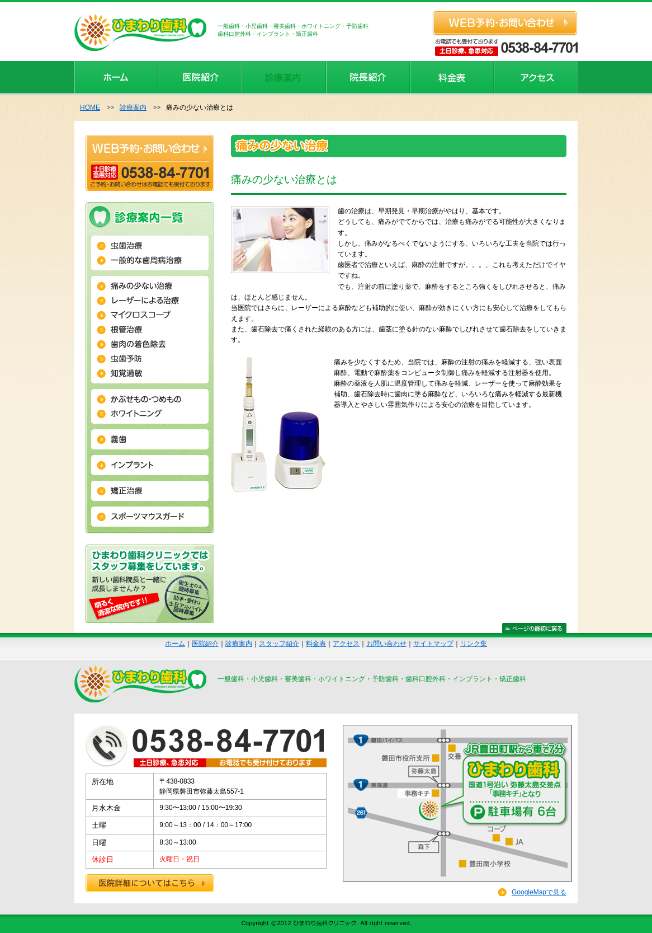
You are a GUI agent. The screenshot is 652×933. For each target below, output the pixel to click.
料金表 (316, 644)
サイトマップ (433, 644)
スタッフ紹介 (279, 644)
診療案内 (133, 107)
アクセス (346, 644)
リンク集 (473, 644)
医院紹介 (205, 644)
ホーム (175, 644)
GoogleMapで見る (539, 892)
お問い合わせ (386, 644)
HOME (90, 107)
